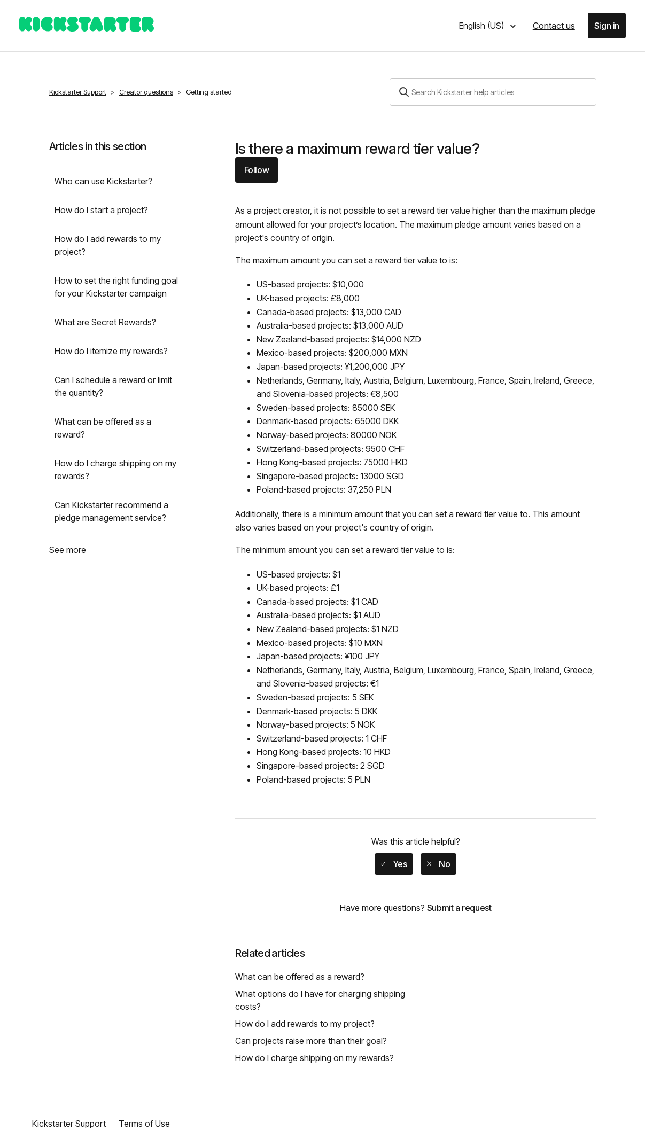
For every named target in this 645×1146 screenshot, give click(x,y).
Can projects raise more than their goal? (311, 1040)
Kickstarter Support (77, 92)
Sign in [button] (606, 25)
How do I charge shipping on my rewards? (115, 469)
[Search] (493, 92)
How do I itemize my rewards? (111, 351)
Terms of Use (144, 1123)
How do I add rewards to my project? (108, 245)
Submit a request (459, 907)
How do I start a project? (101, 210)
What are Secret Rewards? (105, 322)
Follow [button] (256, 170)
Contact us (554, 25)
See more (67, 549)
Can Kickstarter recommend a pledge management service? (111, 511)
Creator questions (146, 92)
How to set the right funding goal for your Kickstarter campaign (116, 287)
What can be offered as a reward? (103, 428)
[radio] (394, 864)
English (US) (482, 25)
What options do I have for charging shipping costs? (320, 1000)
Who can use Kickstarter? (103, 181)
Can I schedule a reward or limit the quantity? (113, 386)
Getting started (209, 92)
